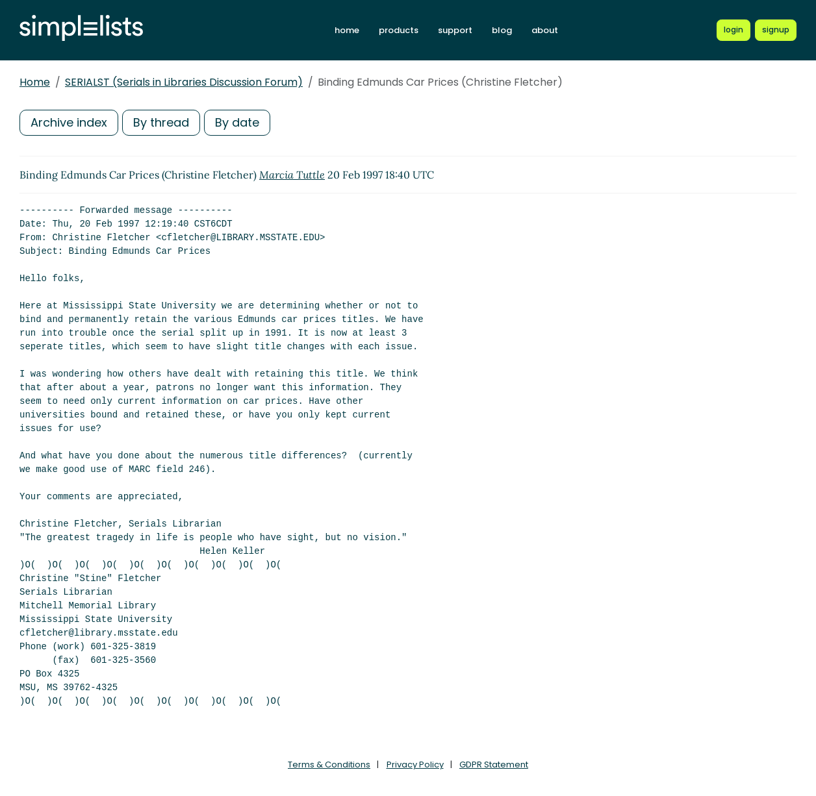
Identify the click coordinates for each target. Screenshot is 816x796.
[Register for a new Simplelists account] (776, 29)
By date (237, 122)
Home (34, 82)
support (455, 30)
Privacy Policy (415, 764)
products (398, 30)
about (544, 30)
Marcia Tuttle (292, 174)
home (347, 30)
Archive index (69, 122)
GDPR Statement (493, 764)
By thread (161, 122)
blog (502, 30)
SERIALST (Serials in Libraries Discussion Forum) (184, 82)
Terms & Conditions (329, 764)
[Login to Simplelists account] (733, 29)
